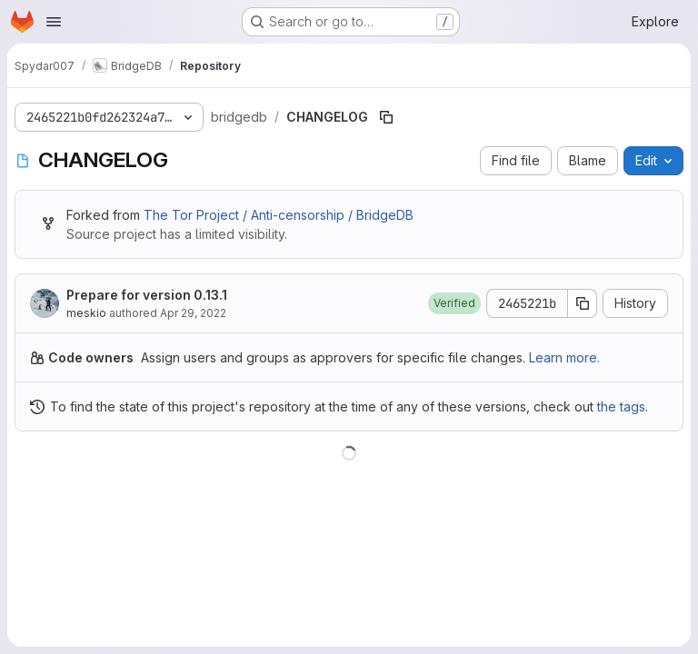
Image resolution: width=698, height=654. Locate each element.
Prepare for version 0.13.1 (146, 294)
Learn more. (564, 357)
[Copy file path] (386, 117)
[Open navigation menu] (53, 21)
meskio (86, 313)
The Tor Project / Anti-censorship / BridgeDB (279, 215)
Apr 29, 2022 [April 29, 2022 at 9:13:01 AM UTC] (193, 313)
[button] (454, 303)
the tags (621, 406)
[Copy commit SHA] (582, 303)
